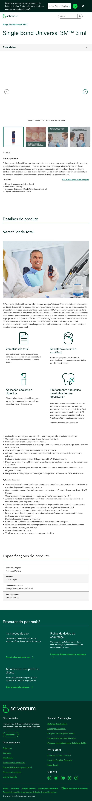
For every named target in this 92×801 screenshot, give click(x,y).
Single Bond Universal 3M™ (15, 24)
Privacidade (15, 788)
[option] (46, 91)
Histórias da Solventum (57, 724)
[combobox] (70, 16)
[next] (85, 91)
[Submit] (80, 16)
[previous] (6, 91)
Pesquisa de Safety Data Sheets (61, 733)
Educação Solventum (56, 728)
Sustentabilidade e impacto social (17, 767)
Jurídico (5, 788)
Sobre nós (7, 748)
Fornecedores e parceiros (14, 762)
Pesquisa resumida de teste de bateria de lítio (66, 743)
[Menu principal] (86, 16)
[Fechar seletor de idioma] (83, 6)
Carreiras (7, 753)
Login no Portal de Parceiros (59, 760)
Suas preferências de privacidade (76, 788)
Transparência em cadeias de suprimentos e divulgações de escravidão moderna (29, 792)
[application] (46, 89)
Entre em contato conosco (59, 755)
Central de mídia (10, 777)
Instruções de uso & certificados (61, 738)
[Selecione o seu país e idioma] (59, 6)
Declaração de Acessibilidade (48, 788)
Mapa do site (52, 765)
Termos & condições (29, 788)
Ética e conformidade (12, 772)
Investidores (8, 758)
